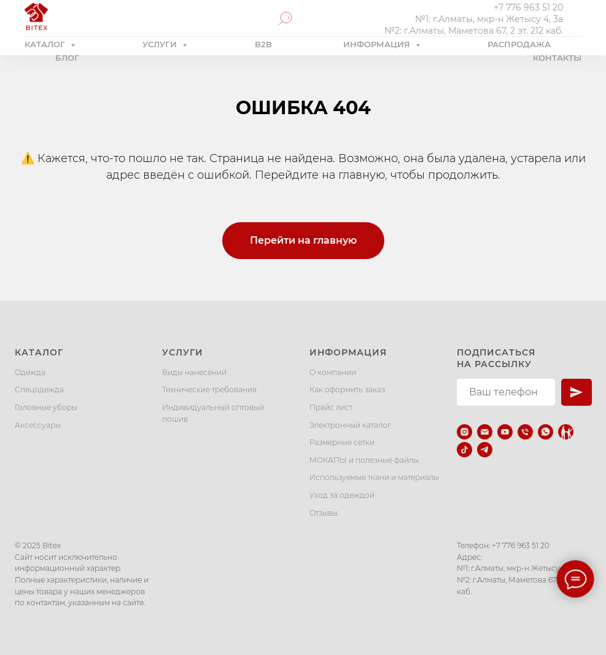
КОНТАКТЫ (557, 58)
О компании (332, 372)
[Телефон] (525, 432)
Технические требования (209, 389)
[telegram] (484, 449)
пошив (175, 419)
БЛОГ (67, 58)
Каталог (39, 352)
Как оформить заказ (347, 389)
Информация (348, 352)
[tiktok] (464, 449)
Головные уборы (46, 407)
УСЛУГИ (160, 44)
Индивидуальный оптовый (213, 407)
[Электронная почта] (484, 432)
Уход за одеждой (342, 495)
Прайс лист (330, 407)
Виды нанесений (194, 372)
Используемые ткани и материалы (374, 477)
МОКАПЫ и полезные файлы (364, 460)
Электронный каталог (350, 425)
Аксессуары (38, 425)
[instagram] (464, 432)
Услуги (182, 352)
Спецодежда (39, 389)
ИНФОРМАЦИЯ (378, 44)
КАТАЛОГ (46, 44)
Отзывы (323, 512)
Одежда (30, 372)
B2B (263, 44)
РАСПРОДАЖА (519, 44)
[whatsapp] (545, 432)
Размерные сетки (342, 442)
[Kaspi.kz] (565, 432)
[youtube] (505, 432)
